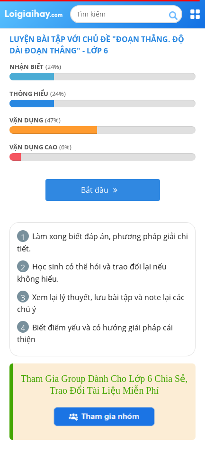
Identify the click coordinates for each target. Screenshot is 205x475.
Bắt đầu (99, 190)
